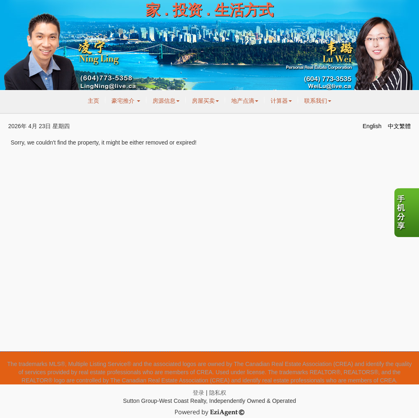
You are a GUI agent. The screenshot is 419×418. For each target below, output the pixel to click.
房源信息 (166, 100)
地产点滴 (244, 100)
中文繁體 (399, 126)
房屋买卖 (205, 100)
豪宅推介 (126, 100)
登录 (198, 392)
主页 (93, 100)
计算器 (281, 100)
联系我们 (317, 100)
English (372, 126)
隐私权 (217, 392)
